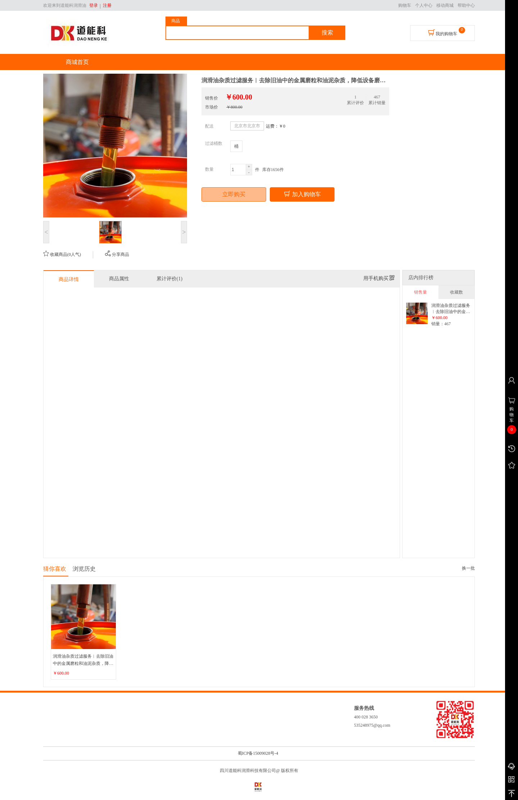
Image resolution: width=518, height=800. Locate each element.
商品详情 (69, 279)
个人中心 (423, 5)
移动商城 (445, 5)
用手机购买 (379, 278)
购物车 (404, 5)
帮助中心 (466, 5)
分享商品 (117, 254)
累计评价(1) (169, 278)
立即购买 (233, 194)
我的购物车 (442, 32)
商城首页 (77, 62)
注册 (106, 5)
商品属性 (119, 278)
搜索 (327, 32)
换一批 (468, 568)
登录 (93, 5)
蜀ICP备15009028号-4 (258, 753)
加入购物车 (302, 194)
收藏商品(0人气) (62, 254)
